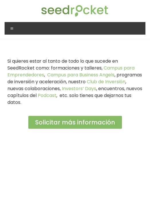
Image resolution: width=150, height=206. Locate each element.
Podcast (47, 95)
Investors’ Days (79, 88)
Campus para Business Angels (81, 75)
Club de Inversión (106, 81)
